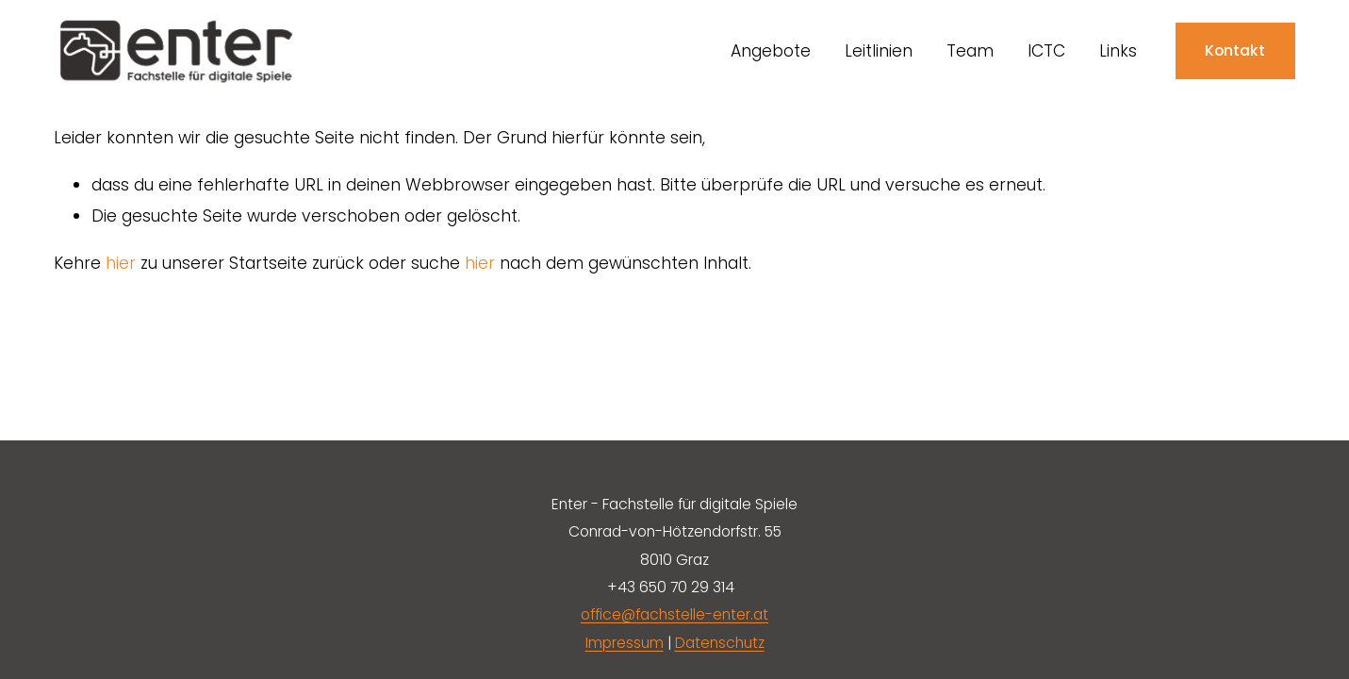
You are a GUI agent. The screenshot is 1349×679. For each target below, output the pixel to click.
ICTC (1046, 51)
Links (1118, 51)
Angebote (771, 51)
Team (970, 51)
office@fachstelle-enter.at (674, 614)
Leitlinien (879, 51)
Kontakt (1235, 50)
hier (121, 263)
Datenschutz (720, 643)
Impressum (624, 643)
